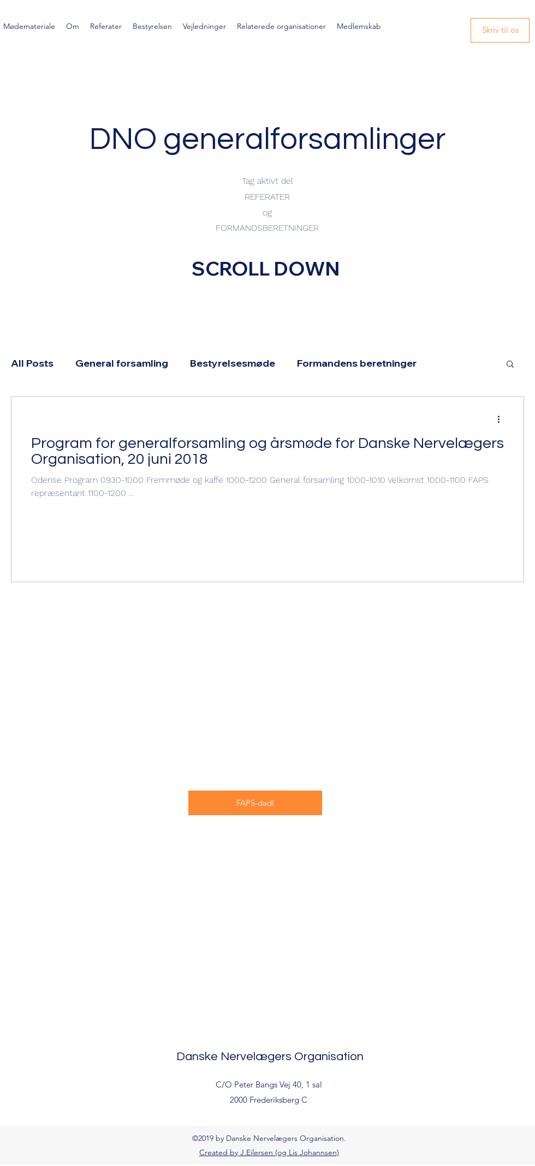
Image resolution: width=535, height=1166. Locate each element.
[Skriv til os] (500, 30)
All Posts (32, 363)
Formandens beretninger (357, 363)
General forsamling (121, 363)
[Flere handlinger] (502, 419)
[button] (510, 364)
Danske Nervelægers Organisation (270, 1056)
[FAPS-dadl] (255, 803)
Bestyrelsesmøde (232, 363)
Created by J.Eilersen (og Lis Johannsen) (269, 1152)
